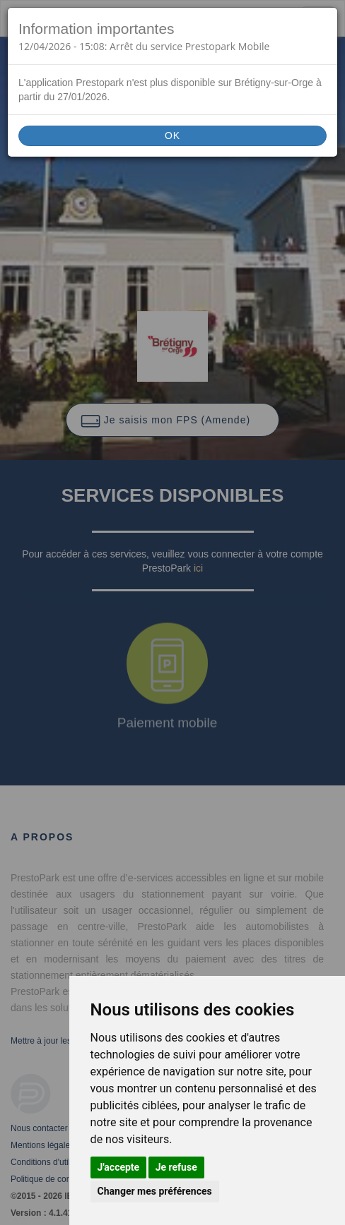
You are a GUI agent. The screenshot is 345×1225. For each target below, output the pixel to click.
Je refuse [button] (176, 1167)
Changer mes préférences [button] (155, 1191)
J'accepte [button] (119, 1167)
